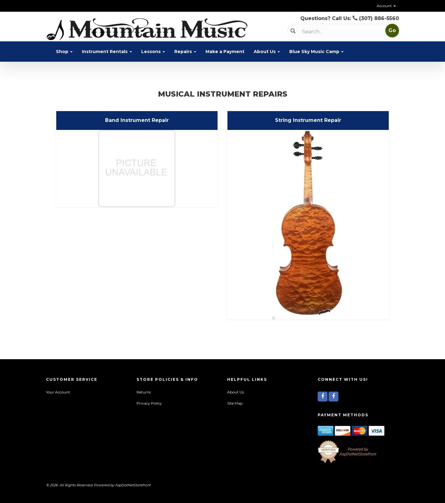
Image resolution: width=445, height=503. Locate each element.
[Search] (334, 31)
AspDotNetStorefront (133, 485)
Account (386, 5)
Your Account (58, 392)
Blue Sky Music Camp (316, 51)
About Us (267, 51)
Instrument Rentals (107, 51)
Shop (64, 51)
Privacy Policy (149, 403)
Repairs (185, 51)
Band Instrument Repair (137, 120)
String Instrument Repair (308, 120)
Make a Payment (225, 51)
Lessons (153, 51)
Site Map (235, 403)
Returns (144, 392)
